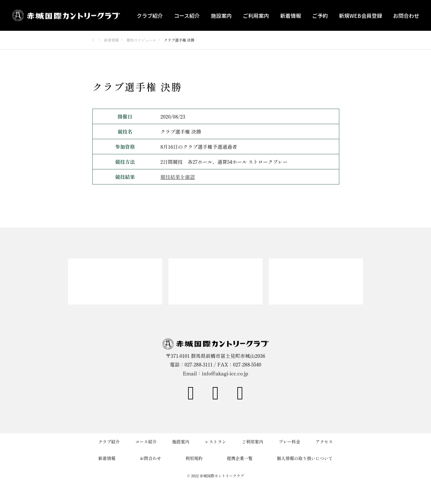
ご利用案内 (256, 15)
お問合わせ (406, 15)
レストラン (215, 442)
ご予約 (320, 15)
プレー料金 (289, 442)
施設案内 (221, 15)
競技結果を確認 (177, 176)
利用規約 (194, 458)
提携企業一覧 (240, 458)
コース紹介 (187, 15)
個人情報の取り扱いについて (305, 458)
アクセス (324, 442)
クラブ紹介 (150, 15)
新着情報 (290, 15)
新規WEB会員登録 (360, 15)
